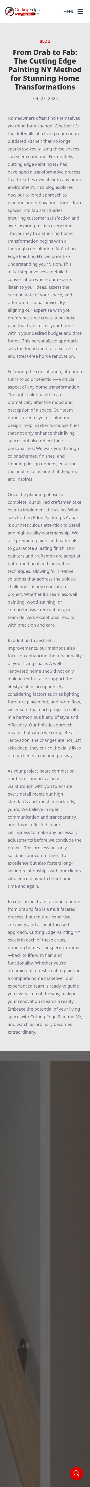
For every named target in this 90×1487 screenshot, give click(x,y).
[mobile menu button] (80, 11)
